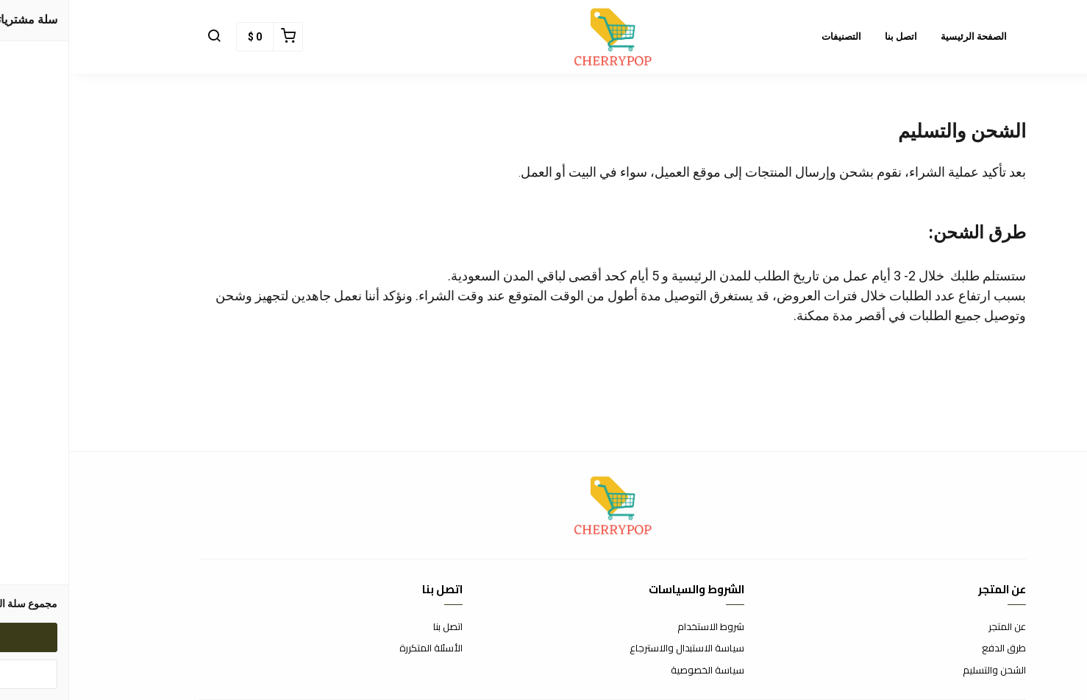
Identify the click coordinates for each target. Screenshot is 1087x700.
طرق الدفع (935, 648)
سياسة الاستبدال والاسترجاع (617, 648)
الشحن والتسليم (925, 670)
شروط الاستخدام (641, 627)
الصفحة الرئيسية (905, 36)
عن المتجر (938, 627)
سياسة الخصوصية (638, 670)
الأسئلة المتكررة (361, 648)
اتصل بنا (832, 36)
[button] (145, 37)
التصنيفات (772, 36)
